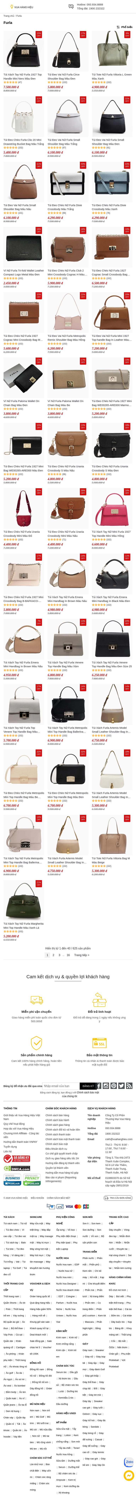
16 (68, 955)
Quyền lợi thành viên (57, 1167)
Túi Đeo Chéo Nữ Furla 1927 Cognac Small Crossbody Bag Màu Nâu (109, 273)
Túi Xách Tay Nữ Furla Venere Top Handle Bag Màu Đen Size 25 (112, 664)
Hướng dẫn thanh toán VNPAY (20, 1141)
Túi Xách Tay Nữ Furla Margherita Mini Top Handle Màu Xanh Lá (24, 925)
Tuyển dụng (10, 1146)
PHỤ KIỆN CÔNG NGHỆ (65, 1220)
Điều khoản (37, 1198)
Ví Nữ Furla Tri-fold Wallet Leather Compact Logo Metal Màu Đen (24, 272)
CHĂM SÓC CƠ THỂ (41, 1458)
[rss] (129, 1086)
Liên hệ (8, 1151)
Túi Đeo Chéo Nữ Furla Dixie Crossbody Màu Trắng (65, 207)
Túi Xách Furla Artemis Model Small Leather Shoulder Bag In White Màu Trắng (110, 795)
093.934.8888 (95, 4)
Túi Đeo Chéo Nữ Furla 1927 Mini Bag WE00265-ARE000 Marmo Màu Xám (112, 403)
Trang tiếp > (81, 955)
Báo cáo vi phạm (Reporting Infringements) (61, 1179)
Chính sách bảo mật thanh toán (63, 1139)
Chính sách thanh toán (58, 1134)
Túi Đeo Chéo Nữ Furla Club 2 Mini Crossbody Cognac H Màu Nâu (66, 273)
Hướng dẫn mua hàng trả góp (62, 1172)
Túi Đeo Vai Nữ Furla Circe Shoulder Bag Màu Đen (64, 76)
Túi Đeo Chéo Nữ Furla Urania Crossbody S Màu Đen (110, 468)
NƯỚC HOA (62, 1258)
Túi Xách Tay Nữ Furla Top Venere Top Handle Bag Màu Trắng (21, 730)
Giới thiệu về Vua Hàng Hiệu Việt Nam (22, 1117)
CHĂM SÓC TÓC (65, 1365)
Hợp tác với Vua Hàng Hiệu (19, 1128)
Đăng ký (88, 1086)
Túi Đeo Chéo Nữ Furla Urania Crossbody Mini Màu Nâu (66, 533)
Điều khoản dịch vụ (56, 1148)
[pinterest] (113, 1086)
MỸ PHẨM (61, 1422)
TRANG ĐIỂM (90, 1251)
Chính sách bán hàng (57, 1115)
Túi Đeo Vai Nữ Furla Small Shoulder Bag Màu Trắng (64, 141)
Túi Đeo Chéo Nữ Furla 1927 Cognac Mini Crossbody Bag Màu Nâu (23, 338)
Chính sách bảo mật (57, 1144)
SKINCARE (36, 1217)
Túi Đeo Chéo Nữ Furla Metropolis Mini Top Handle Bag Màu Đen (68, 795)
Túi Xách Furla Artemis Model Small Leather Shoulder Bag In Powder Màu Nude (66, 860)
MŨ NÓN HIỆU (37, 1404)
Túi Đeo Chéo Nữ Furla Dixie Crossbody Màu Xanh (109, 207)
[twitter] (121, 1086)
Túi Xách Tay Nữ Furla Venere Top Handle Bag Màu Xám (65, 664)
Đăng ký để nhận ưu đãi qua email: (20, 1086)
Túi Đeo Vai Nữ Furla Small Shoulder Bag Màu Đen (108, 141)
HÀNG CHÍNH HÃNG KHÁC (120, 1280)
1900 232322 (96, 8)
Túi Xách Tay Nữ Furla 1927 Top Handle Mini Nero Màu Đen (23, 76)
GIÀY (85, 1344)
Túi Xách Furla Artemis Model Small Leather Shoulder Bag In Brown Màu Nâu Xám (110, 730)
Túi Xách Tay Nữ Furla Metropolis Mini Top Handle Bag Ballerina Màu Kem (23, 860)
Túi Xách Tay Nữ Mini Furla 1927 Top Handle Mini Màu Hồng (111, 533)
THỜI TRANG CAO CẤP (14, 1286)
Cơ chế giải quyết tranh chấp (61, 1153)
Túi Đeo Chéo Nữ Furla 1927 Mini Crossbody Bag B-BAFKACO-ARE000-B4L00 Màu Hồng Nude (23, 599)
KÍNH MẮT (61, 1331)
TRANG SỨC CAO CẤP (118, 1220)
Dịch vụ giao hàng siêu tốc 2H (62, 1158)
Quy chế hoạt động (14, 1123)
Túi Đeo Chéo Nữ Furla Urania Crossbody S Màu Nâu (66, 468)
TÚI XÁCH (9, 1217)
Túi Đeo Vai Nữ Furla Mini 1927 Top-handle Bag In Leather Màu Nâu (110, 338)
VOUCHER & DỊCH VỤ (40, 1286)
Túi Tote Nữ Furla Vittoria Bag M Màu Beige (111, 860)
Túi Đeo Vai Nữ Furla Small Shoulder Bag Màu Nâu (20, 207)
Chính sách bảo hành (57, 1120)
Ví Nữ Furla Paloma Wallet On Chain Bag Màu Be (65, 403)
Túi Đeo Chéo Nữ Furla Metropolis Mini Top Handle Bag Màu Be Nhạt (24, 795)
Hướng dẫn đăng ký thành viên (63, 1163)
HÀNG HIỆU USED (66, 1413)
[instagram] (106, 1086)
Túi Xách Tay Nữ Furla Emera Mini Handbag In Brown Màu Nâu (67, 599)
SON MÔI (87, 1217)
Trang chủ (9, 16)
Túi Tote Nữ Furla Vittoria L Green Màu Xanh (112, 76)
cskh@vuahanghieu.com (118, 1139)
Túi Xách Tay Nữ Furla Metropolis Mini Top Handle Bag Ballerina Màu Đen (67, 730)
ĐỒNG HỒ (35, 1363)
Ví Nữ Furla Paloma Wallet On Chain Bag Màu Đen (21, 403)
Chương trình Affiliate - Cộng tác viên (21, 1135)
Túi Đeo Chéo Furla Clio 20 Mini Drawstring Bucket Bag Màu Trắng (24, 141)
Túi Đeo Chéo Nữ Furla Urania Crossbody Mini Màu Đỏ (22, 533)
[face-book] (98, 1086)
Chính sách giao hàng (58, 1124)
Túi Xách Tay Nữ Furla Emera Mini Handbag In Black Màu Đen (111, 599)
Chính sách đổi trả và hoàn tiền (63, 1129)
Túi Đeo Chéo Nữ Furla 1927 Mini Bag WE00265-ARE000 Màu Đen (23, 468)
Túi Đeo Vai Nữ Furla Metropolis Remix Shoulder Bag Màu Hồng (67, 337)
